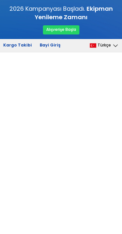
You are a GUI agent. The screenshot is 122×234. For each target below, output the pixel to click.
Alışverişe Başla (61, 29)
